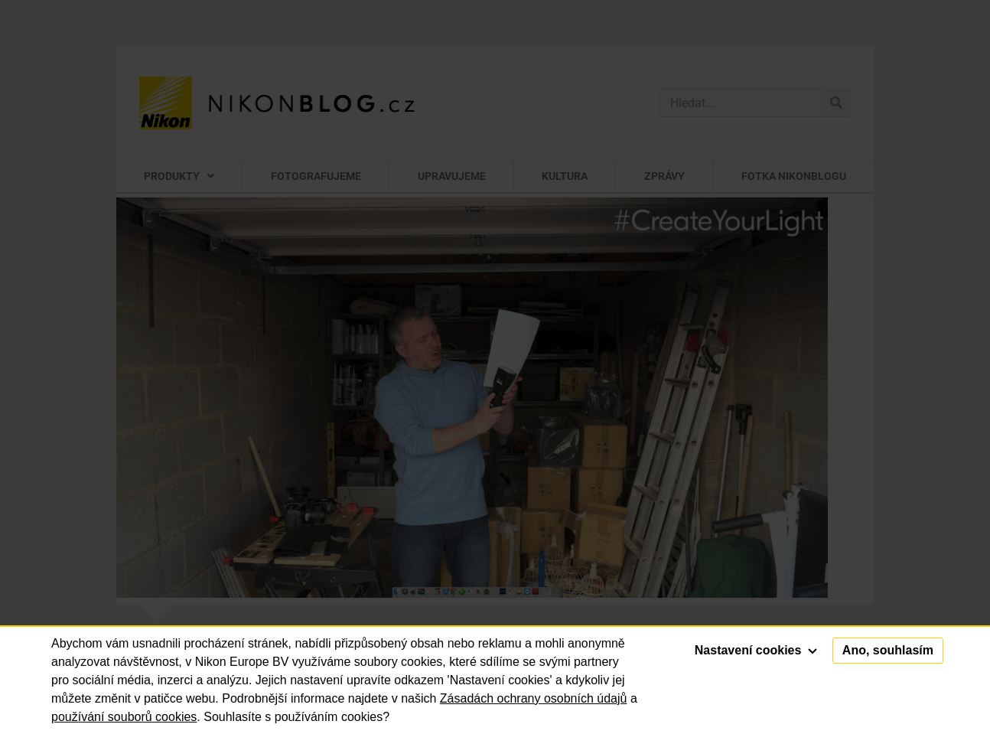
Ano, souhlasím (887, 650)
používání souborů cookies (124, 716)
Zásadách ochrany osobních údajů (533, 698)
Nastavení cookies (756, 650)
